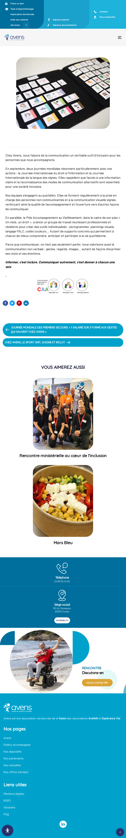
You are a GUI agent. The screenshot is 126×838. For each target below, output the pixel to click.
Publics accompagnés (17, 744)
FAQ (6, 814)
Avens (7, 738)
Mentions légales (14, 793)
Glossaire (9, 807)
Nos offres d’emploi (16, 772)
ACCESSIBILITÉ (62, 620)
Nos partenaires (14, 758)
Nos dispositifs (13, 751)
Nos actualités (12, 765)
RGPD (7, 800)
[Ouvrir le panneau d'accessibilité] (7, 830)
